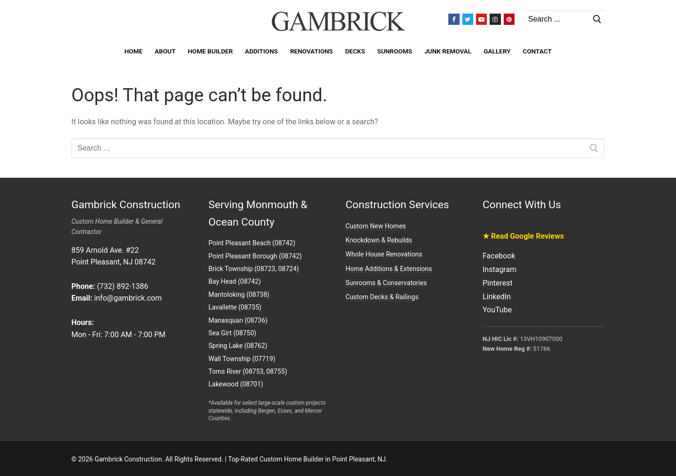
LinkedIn (497, 296)
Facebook (499, 255)
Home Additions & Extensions (389, 268)
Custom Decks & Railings (382, 297)
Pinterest (498, 283)
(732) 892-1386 (122, 286)
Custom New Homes (376, 226)
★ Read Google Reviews (523, 236)
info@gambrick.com (127, 298)
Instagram (499, 269)
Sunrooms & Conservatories (386, 283)
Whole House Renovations (384, 254)
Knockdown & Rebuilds (379, 240)
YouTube (497, 309)
